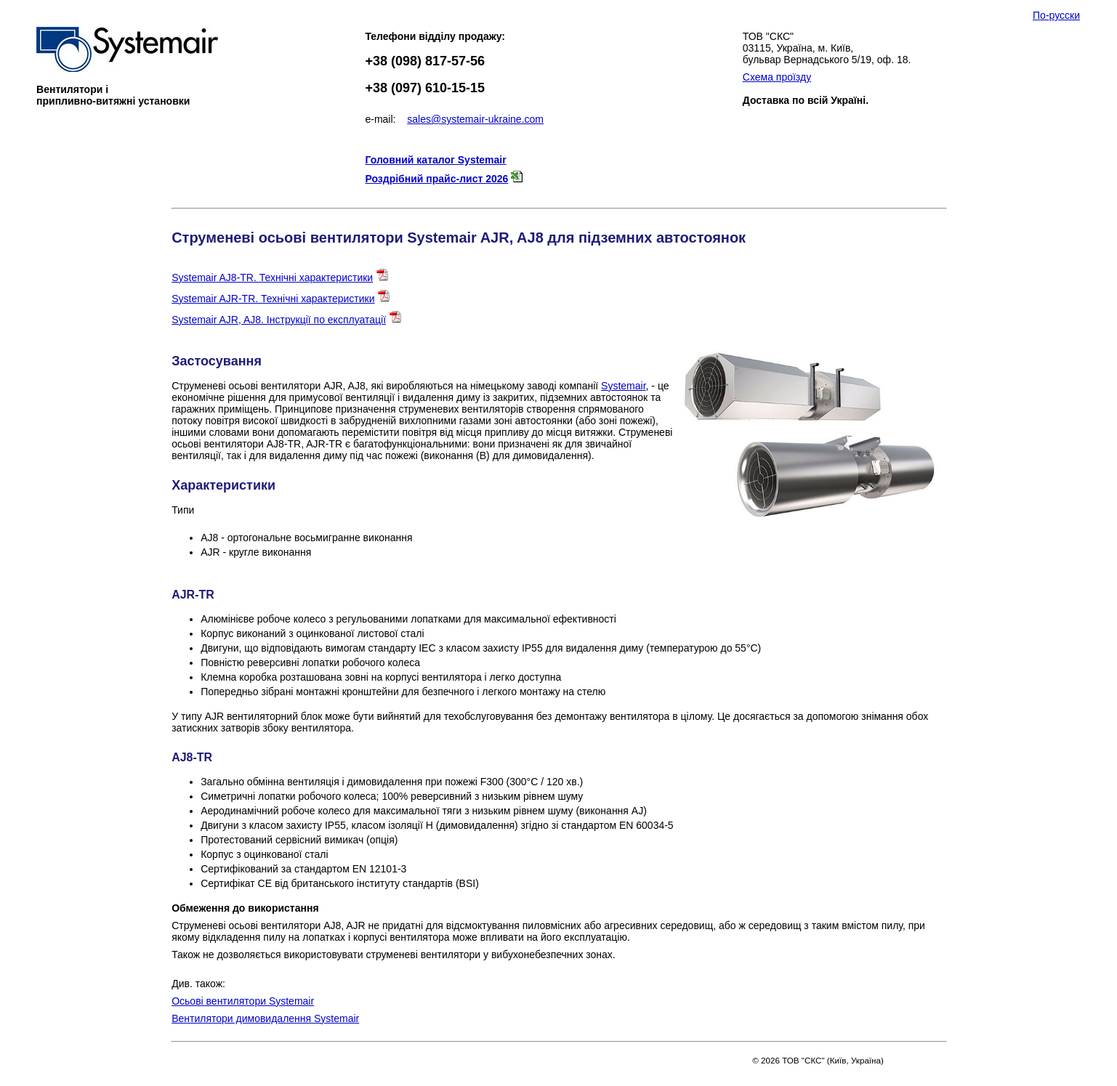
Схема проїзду (777, 77)
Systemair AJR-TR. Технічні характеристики (273, 298)
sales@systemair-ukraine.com (475, 119)
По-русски (1056, 15)
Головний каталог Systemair (435, 160)
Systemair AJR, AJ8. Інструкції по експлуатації (279, 319)
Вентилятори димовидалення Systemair (265, 1018)
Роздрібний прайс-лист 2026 (436, 179)
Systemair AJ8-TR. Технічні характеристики (272, 277)
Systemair (623, 386)
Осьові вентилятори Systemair (243, 1001)
